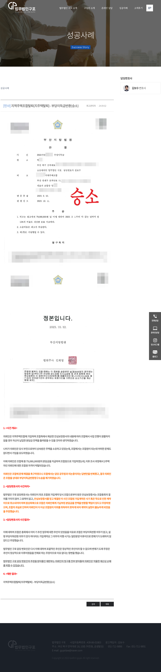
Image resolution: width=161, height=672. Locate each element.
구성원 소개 (89, 8)
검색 (93, 598)
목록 (107, 598)
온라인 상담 (106, 8)
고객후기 (138, 8)
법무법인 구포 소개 (68, 8)
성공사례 (123, 8)
